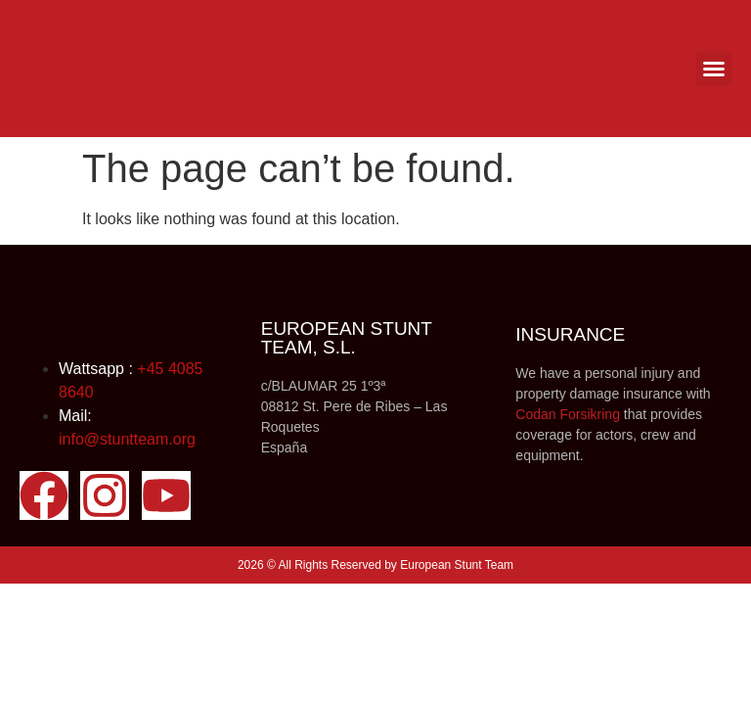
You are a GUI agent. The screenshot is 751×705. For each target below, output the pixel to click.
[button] (713, 68)
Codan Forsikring (567, 414)
